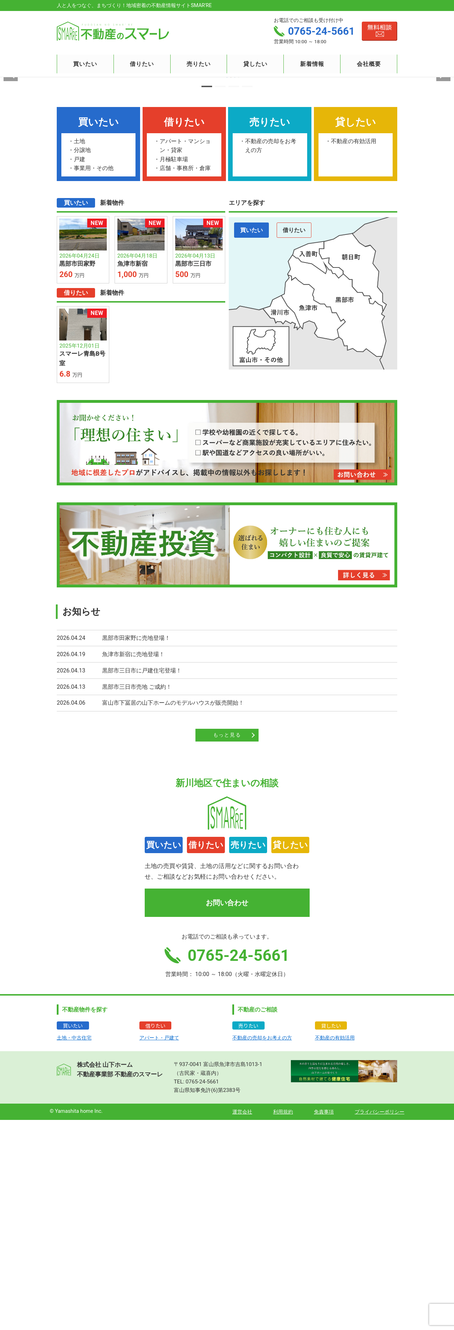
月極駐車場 (174, 369)
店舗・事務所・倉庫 (185, 378)
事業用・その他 (94, 378)
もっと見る (227, 945)
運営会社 (242, 1322)
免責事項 (324, 1322)
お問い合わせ (227, 1113)
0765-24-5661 (202, 1292)
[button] (206, 296)
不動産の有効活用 (353, 351)
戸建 (79, 369)
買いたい (251, 440)
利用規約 (283, 1322)
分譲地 (82, 360)
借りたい (294, 440)
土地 (79, 351)
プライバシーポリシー (379, 1322)
